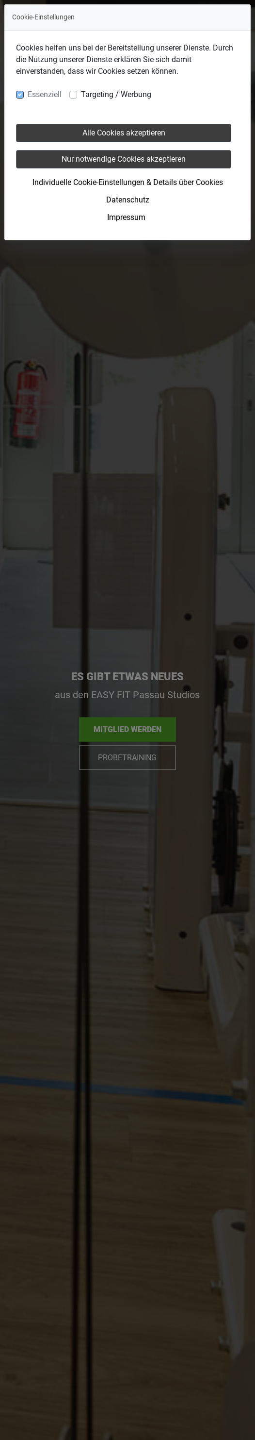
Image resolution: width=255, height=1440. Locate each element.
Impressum (126, 217)
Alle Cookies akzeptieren (123, 132)
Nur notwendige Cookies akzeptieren (124, 159)
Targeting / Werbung (116, 94)
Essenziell (45, 94)
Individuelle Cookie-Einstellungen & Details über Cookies (127, 182)
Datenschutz (127, 199)
